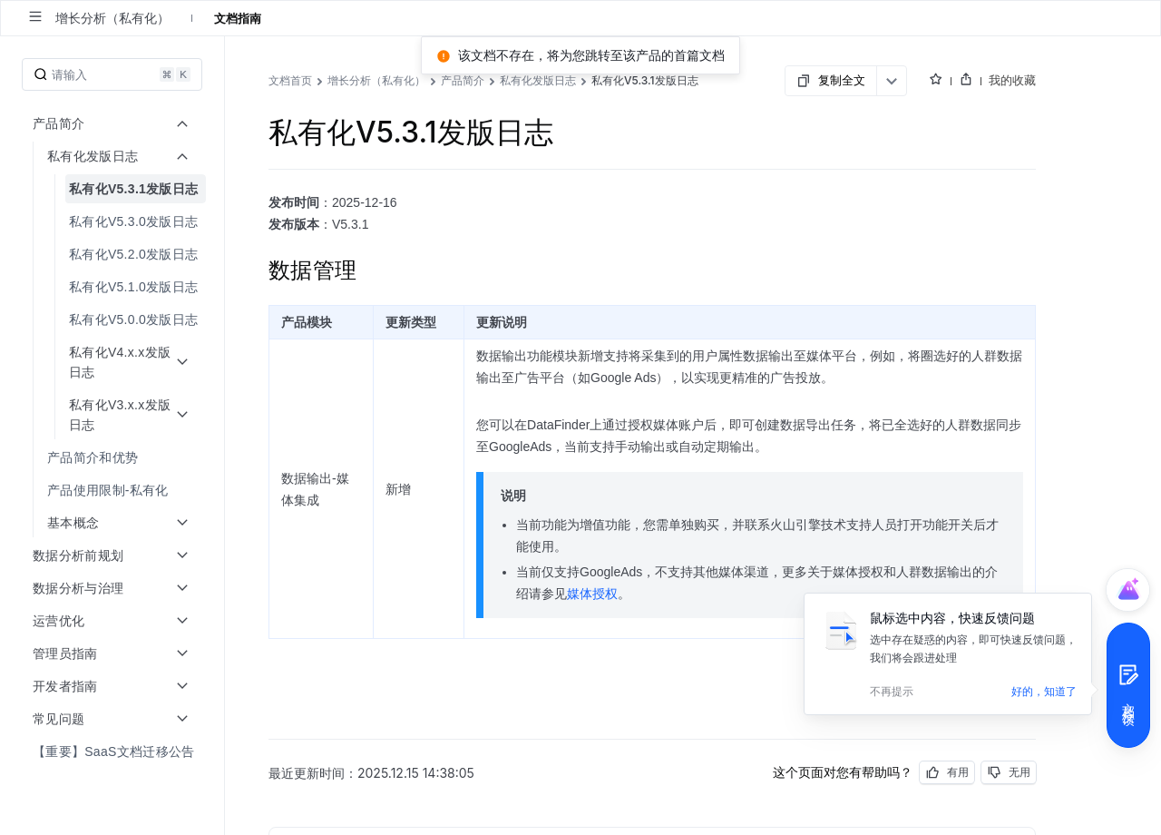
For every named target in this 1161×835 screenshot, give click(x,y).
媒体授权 (592, 593)
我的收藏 (1012, 80)
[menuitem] (114, 352)
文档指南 (237, 18)
